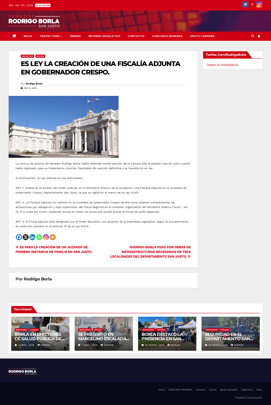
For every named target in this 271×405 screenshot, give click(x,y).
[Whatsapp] (39, 237)
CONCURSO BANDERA (167, 36)
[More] (53, 237)
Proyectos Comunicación (248, 397)
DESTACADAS (27, 56)
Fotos (259, 389)
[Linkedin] (32, 237)
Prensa (75, 36)
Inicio (28, 36)
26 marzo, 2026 (155, 345)
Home (161, 389)
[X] (26, 237)
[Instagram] (46, 237)
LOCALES (40, 56)
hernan (44, 345)
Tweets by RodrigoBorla (222, 64)
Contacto (136, 36)
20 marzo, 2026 (218, 345)
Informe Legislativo (104, 36)
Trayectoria (50, 36)
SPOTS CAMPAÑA (202, 36)
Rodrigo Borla (34, 83)
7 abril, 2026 (26, 345)
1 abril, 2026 (90, 345)
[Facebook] (19, 237)
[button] (252, 36)
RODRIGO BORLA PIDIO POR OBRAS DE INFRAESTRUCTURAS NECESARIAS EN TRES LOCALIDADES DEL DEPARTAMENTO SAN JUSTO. (150, 251)
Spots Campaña (228, 389)
